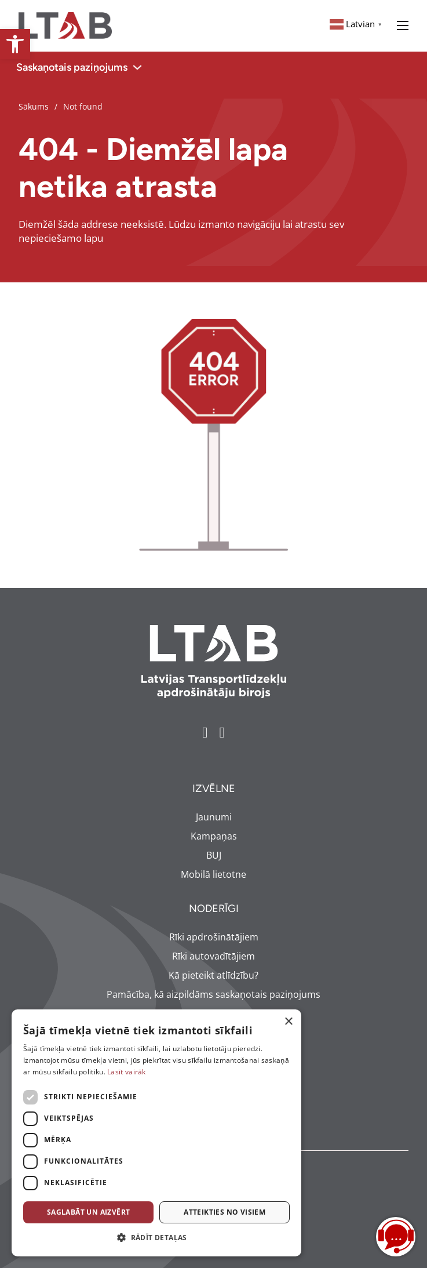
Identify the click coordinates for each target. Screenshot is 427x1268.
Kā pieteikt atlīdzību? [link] (213, 975)
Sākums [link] (34, 106)
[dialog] (156, 1132)
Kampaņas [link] (214, 836)
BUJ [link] (213, 855)
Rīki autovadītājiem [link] (213, 956)
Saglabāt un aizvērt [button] (88, 1212)
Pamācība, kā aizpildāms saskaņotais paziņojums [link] (213, 994)
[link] (15, 44)
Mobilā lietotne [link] (213, 874)
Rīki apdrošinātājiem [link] (213, 937)
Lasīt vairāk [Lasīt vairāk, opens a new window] (126, 1072)
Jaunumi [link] (214, 817)
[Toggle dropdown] (137, 67)
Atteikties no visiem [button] (224, 1212)
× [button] (288, 1022)
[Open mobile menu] (402, 25)
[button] (156, 1238)
